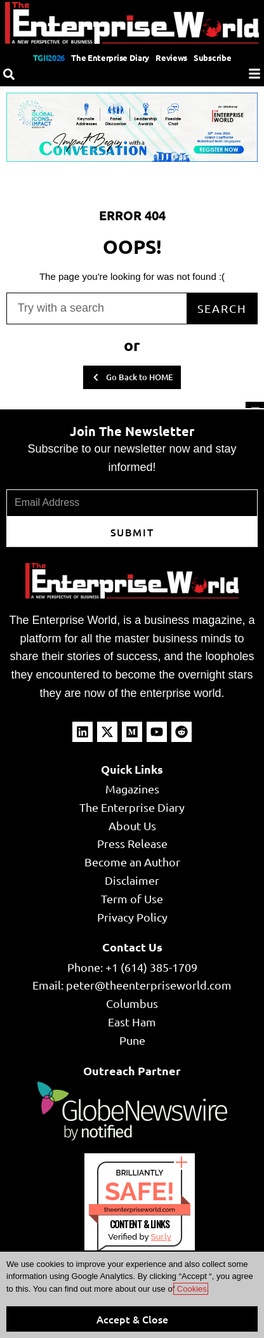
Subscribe (212, 57)
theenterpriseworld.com (139, 1209)
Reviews (171, 57)
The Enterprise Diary (110, 57)
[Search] (9, 74)
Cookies (191, 1289)
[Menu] (254, 73)
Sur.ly (160, 1237)
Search (222, 308)
